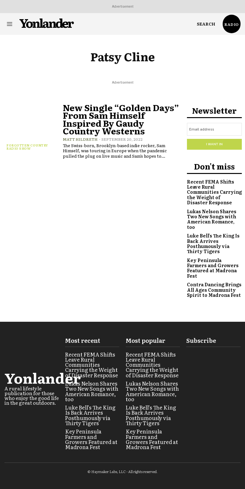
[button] (206, 24)
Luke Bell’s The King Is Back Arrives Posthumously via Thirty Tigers (214, 235)
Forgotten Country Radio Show (27, 147)
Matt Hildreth (80, 138)
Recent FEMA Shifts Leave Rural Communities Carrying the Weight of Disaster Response (212, 191)
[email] (214, 129)
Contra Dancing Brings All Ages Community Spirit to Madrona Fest (213, 275)
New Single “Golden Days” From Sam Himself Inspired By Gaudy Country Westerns (121, 118)
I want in (214, 144)
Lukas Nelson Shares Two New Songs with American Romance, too (214, 215)
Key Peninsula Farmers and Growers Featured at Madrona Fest (213, 257)
